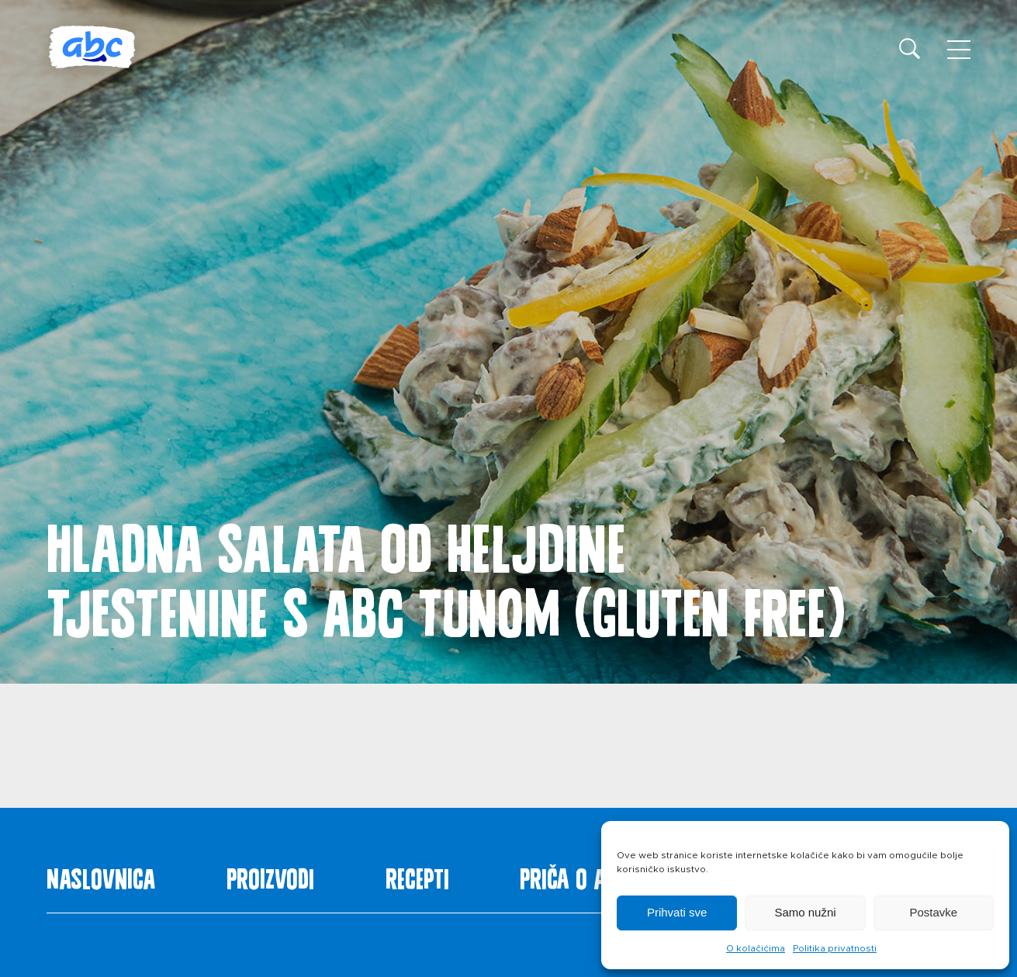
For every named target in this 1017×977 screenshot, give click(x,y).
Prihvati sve (677, 912)
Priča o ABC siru (598, 876)
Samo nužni (804, 912)
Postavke (933, 912)
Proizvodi (270, 876)
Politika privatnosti (835, 948)
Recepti (417, 876)
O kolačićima (755, 948)
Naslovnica (101, 876)
